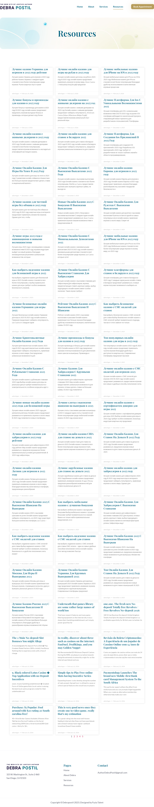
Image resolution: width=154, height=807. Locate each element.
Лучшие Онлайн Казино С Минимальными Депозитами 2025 (76, 239)
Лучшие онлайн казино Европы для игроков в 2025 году (120, 171)
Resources (118, 6)
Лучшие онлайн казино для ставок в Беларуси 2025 (75, 135)
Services (103, 6)
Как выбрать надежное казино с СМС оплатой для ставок (31, 537)
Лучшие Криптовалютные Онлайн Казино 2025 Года (28, 339)
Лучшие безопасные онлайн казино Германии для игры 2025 (29, 307)
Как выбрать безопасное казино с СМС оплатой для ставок (120, 307)
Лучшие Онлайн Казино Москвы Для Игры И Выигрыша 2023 (27, 573)
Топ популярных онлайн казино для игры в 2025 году (121, 339)
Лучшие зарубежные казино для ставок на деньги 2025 (75, 469)
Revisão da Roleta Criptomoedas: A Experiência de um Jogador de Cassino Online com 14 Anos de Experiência (123, 642)
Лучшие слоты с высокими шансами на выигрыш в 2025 (75, 404)
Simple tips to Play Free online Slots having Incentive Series (75, 674)
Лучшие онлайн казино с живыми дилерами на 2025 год (76, 101)
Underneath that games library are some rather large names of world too (76, 607)
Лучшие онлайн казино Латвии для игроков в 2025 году (28, 471)
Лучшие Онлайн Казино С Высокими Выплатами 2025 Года (75, 171)
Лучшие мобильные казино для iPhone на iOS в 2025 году (121, 70)
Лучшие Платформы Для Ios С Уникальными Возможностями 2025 (123, 103)
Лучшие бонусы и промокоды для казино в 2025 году (30, 101)
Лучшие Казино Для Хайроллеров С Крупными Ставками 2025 (74, 372)
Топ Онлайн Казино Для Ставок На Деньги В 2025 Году (122, 571)
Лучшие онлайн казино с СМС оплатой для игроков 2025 (122, 370)
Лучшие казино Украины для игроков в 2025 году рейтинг (30, 70)
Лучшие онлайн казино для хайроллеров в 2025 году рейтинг (29, 437)
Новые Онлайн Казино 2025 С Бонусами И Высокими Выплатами (76, 205)
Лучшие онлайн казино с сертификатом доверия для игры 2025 (121, 406)
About (91, 6)
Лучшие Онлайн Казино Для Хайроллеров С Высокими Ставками (121, 505)
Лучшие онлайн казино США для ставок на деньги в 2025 (76, 435)
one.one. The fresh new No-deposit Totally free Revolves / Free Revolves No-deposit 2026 (121, 607)
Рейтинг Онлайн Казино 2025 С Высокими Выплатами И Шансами (77, 307)
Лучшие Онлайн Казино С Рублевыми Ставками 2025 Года (28, 372)
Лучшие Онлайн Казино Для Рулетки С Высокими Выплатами (121, 205)
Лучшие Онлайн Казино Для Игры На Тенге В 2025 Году (29, 169)
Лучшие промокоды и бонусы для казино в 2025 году (76, 339)
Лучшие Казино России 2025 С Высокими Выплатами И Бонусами (30, 607)
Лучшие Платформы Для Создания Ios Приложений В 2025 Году (121, 137)
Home (80, 6)
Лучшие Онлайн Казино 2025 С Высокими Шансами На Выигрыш (31, 505)
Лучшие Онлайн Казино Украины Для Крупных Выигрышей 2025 (72, 573)
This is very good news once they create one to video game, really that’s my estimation (77, 711)
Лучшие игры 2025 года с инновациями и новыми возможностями (27, 239)
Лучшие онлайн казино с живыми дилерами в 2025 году (30, 135)
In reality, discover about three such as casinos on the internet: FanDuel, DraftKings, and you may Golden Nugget (76, 642)
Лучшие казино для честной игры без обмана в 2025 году (29, 203)
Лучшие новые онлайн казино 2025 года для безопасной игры (31, 404)
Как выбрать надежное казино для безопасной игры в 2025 (31, 271)
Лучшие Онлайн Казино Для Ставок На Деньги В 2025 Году (122, 435)
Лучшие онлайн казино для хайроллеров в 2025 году (120, 469)
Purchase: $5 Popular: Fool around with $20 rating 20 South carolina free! (31, 711)
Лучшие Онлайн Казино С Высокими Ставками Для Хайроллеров (74, 273)
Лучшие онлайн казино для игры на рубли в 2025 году (75, 70)
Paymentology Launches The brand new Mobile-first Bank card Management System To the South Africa (122, 677)
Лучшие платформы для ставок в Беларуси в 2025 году (122, 271)
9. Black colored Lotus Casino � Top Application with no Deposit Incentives (30, 676)
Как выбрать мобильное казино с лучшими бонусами (75, 503)
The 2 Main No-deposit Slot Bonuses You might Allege (28, 639)
